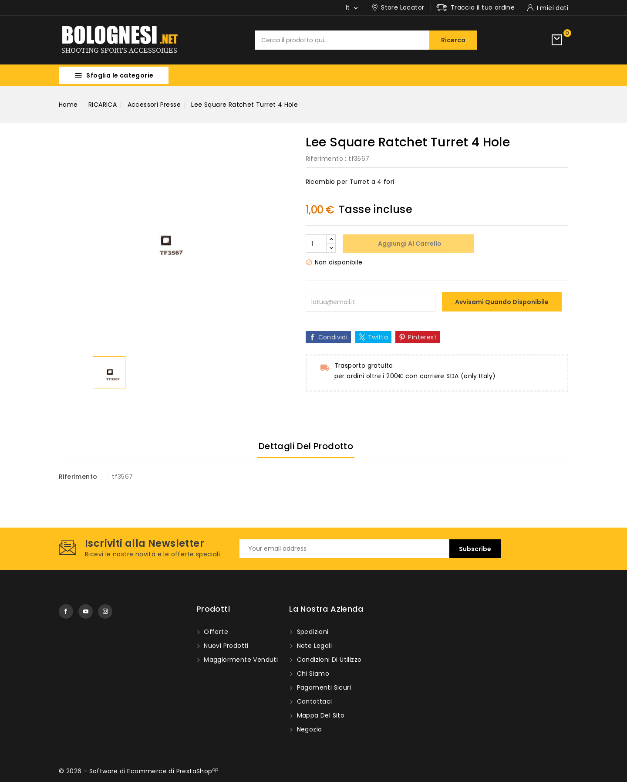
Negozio (308, 729)
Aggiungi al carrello (409, 243)
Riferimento (324, 158)
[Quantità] (316, 243)
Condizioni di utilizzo (328, 659)
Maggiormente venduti (240, 659)
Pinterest (422, 337)
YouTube (85, 611)
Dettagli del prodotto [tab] (306, 446)
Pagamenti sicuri (323, 687)
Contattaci (313, 701)
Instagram (105, 611)
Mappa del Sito (319, 715)
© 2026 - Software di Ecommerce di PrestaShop (138, 771)
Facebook (66, 611)
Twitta (378, 337)
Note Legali (313, 645)
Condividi (333, 337)
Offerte (215, 631)
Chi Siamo (312, 673)
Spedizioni (311, 631)
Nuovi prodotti (225, 645)
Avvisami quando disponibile (502, 302)
